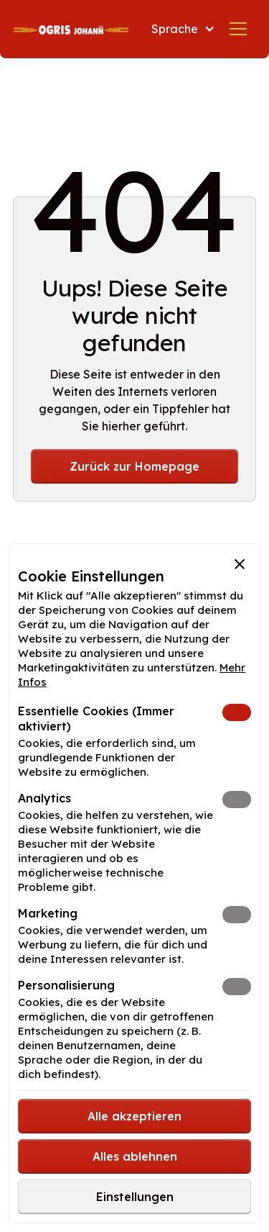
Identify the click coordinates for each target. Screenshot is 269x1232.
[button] (180, 28)
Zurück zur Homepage (134, 466)
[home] (71, 28)
